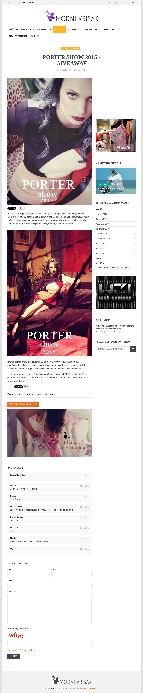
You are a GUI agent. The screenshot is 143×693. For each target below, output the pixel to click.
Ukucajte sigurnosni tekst (18, 629)
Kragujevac (49, 394)
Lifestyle (59, 29)
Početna (14, 29)
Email (54, 569)
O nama (10, 2)
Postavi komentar (24, 404)
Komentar (11, 591)
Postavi (14, 656)
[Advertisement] (116, 95)
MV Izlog (34, 36)
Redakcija (21, 2)
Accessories (104, 184)
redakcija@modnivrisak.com (108, 331)
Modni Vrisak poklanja (71, 48)
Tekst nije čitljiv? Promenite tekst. (21, 650)
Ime (9, 569)
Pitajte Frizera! (18, 36)
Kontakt (31, 2)
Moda (24, 29)
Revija (39, 394)
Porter (18, 394)
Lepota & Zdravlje (40, 29)
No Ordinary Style (90, 29)
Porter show (28, 394)
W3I (84, 688)
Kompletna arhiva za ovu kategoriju (113, 267)
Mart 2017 (100, 209)
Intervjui (109, 29)
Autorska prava (92, 688)
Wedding (72, 29)
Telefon (10, 580)
